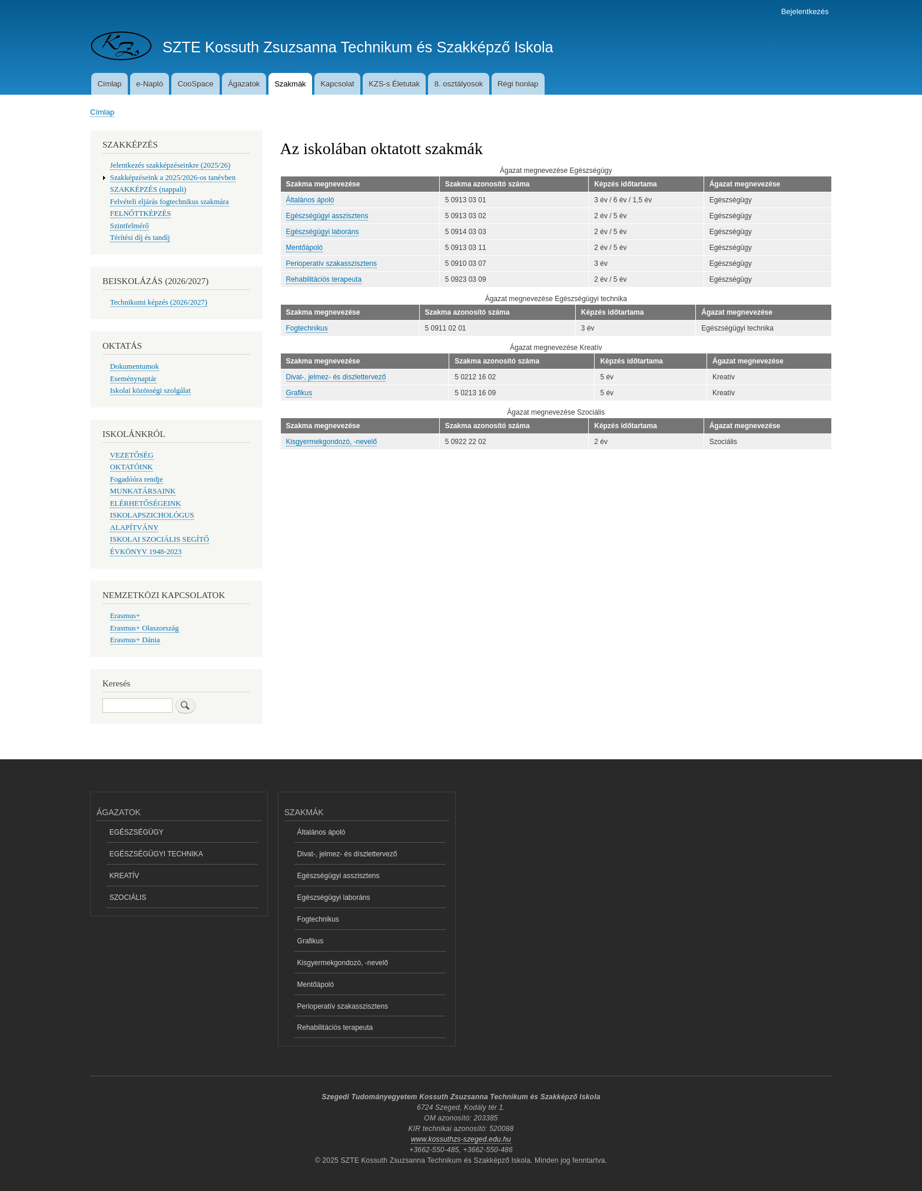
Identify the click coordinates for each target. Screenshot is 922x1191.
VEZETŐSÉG (132, 455)
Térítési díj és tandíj (140, 237)
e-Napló (149, 83)
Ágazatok (244, 83)
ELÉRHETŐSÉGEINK (145, 503)
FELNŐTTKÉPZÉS (140, 213)
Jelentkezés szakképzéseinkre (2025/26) (170, 165)
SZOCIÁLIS (128, 897)
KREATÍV (124, 876)
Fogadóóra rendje (136, 479)
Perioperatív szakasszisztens (331, 263)
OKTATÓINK (131, 467)
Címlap (109, 83)
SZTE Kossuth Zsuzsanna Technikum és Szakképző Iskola (357, 47)
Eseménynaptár (133, 379)
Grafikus (299, 393)
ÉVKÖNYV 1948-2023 (146, 552)
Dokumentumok (134, 366)
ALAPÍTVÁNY (134, 527)
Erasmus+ (125, 616)
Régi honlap (518, 83)
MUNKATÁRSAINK (143, 491)
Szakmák (290, 83)
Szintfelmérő (129, 226)
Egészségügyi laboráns (322, 232)
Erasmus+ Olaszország (144, 628)
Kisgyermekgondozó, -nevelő (331, 442)
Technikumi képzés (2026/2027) (158, 302)
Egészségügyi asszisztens (327, 216)
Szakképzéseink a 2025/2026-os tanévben (173, 178)
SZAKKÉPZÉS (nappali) (148, 189)
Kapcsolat (337, 83)
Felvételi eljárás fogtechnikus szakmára (169, 202)
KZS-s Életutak (394, 83)
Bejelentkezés (805, 11)
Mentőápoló (304, 247)
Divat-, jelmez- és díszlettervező (336, 377)
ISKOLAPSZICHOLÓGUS (152, 515)
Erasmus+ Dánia (135, 640)
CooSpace (196, 83)
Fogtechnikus (307, 328)
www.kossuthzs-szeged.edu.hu (461, 1139)
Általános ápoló (310, 200)
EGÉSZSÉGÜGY (137, 832)
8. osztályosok (459, 83)
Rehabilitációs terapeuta (324, 279)
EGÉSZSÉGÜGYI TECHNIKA (156, 854)
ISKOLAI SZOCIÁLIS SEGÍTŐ (159, 539)
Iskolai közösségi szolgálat (150, 390)
